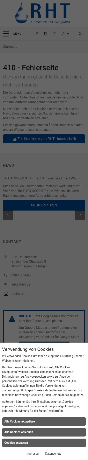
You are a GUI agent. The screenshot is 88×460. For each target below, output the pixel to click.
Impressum (34, 453)
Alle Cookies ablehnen (18, 432)
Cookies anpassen (16, 442)
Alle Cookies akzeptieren (20, 421)
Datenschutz (53, 453)
